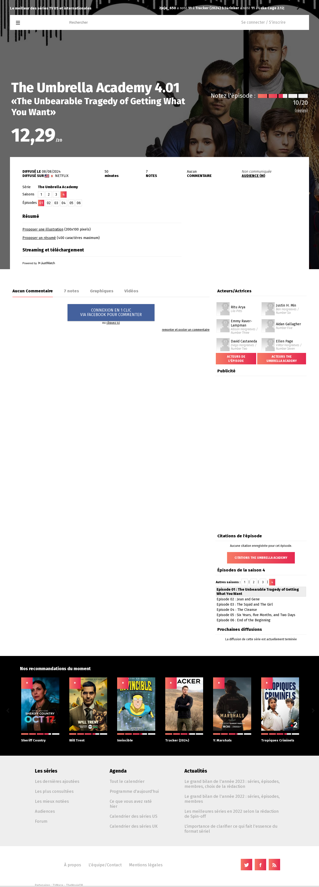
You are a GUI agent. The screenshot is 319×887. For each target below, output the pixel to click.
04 (64, 203)
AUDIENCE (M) (253, 176)
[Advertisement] (251, 242)
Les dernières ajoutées (57, 781)
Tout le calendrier (127, 781)
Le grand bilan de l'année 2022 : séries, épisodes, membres (232, 799)
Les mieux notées (52, 801)
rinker (166, 8)
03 (56, 203)
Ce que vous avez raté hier (131, 804)
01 (41, 203)
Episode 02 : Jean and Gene (238, 599)
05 (71, 203)
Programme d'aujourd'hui (134, 791)
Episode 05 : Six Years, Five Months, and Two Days (256, 615)
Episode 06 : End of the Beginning (243, 620)
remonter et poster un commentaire (186, 329)
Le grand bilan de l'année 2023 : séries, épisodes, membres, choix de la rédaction (232, 784)
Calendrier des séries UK (134, 826)
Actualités (195, 771)
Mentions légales (145, 864)
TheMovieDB (74, 885)
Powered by (38, 263)
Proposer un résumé (39, 238)
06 (79, 203)
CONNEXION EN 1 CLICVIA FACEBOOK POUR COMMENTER (111, 312)
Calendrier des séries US (133, 816)
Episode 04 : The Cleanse (237, 610)
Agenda (118, 771)
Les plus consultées (54, 791)
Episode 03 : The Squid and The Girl (245, 604)
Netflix (62, 176)
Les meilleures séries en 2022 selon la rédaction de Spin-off (231, 814)
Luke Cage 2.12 (203, 8)
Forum (41, 821)
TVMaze (58, 885)
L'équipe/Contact (105, 864)
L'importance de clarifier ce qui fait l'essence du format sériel (230, 829)
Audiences (45, 811)
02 (49, 203)
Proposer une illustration (42, 229)
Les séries (46, 771)
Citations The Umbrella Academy (261, 558)
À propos (72, 864)
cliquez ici (113, 322)
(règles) (301, 110)
